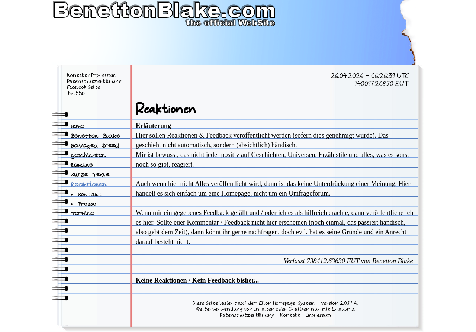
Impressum (103, 75)
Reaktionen (89, 184)
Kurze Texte (90, 175)
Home (77, 126)
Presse (87, 204)
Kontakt (77, 75)
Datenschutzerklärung (94, 81)
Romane (82, 165)
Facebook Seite (83, 87)
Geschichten (88, 155)
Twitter (76, 93)
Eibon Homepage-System (287, 303)
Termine (82, 213)
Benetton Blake (95, 136)
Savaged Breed (95, 146)
